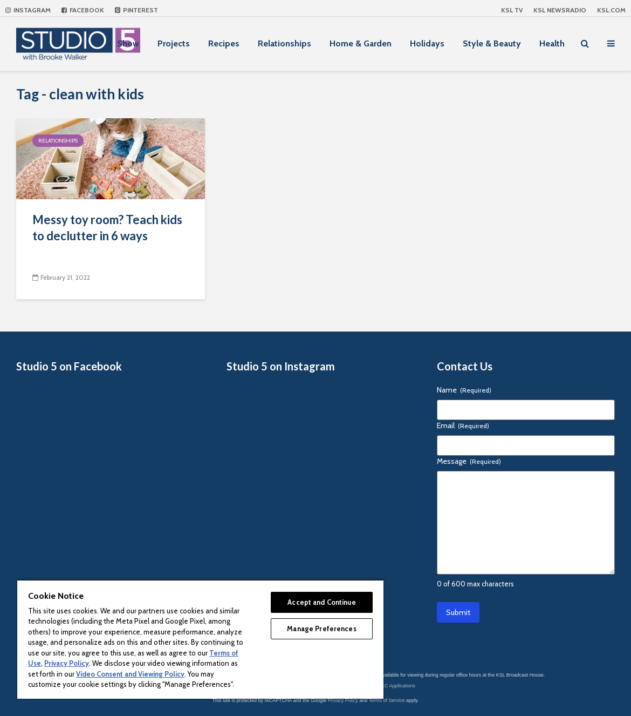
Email (463, 425)
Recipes (223, 43)
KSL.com (611, 10)
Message (469, 461)
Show (128, 43)
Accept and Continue (321, 602)
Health (552, 43)
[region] (200, 639)
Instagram (28, 10)
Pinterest (136, 10)
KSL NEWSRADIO (559, 10)
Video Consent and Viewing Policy (130, 674)
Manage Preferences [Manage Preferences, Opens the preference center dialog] (321, 628)
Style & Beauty (492, 43)
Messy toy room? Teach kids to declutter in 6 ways (107, 227)
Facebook (82, 10)
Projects (173, 43)
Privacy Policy (343, 700)
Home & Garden (361, 43)
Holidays (427, 43)
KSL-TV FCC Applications (387, 685)
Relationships (284, 43)
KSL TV (512, 10)
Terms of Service (387, 700)
